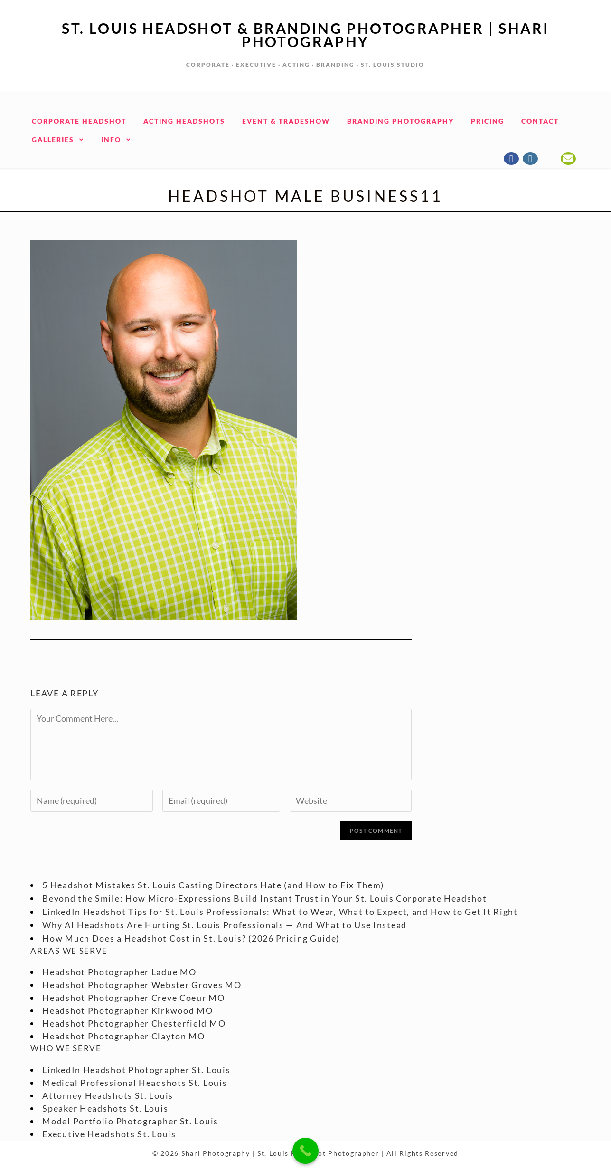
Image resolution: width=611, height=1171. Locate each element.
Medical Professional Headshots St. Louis (134, 1082)
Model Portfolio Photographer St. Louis (130, 1121)
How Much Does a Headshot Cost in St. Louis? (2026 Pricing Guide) (190, 938)
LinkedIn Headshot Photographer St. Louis (136, 1070)
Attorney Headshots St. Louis (107, 1095)
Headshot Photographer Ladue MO (119, 972)
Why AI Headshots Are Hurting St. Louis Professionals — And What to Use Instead (224, 925)
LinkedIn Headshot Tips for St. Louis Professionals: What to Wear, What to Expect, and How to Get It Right (280, 911)
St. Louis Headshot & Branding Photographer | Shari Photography (305, 34)
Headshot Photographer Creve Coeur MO (133, 997)
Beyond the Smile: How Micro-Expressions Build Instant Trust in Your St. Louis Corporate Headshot (264, 898)
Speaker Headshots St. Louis (105, 1108)
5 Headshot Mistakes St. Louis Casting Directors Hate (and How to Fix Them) (213, 885)
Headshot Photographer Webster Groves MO (141, 985)
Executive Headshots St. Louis (109, 1134)
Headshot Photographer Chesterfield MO (134, 1023)
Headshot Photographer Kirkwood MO (127, 1010)
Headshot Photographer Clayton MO (123, 1036)
